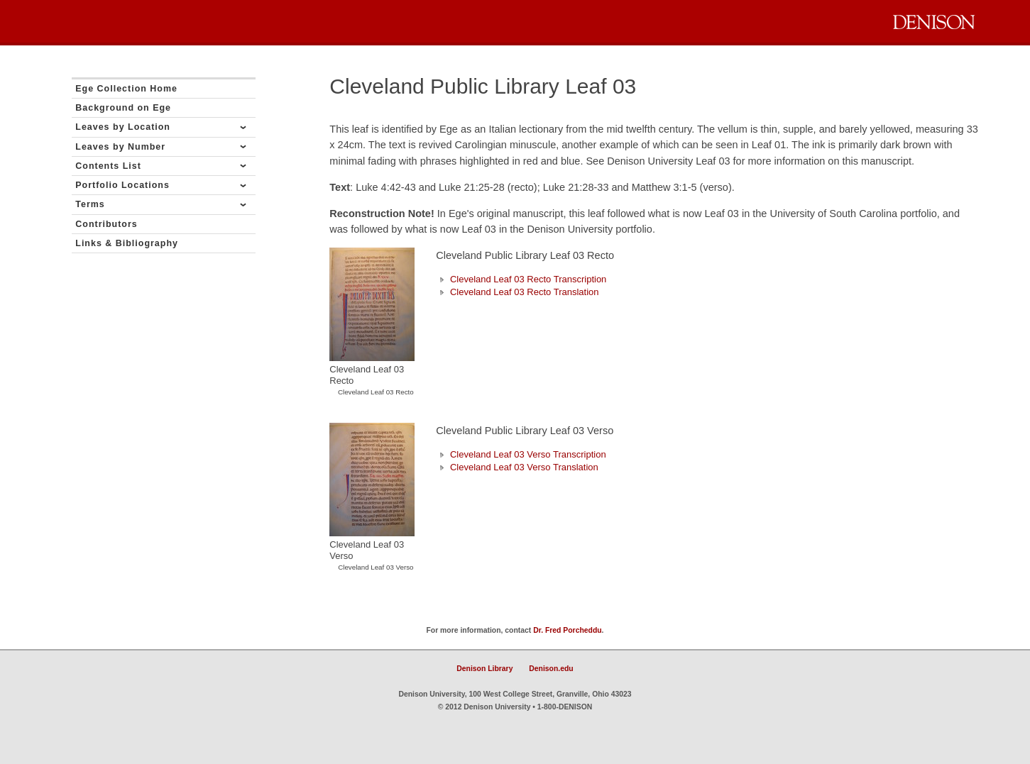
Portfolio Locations (122, 185)
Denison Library (484, 668)
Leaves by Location (122, 127)
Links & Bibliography (126, 243)
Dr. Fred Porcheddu (567, 630)
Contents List (108, 166)
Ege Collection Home (126, 89)
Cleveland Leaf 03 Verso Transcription (521, 454)
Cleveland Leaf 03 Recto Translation (517, 292)
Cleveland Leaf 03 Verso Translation (517, 467)
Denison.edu (551, 668)
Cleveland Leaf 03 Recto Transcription (521, 279)
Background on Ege (123, 108)
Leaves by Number (120, 147)
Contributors (106, 224)
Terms (90, 204)
